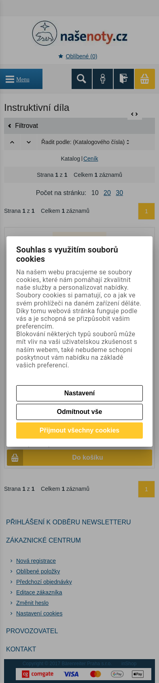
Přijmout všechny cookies (79, 430)
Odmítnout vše (79, 411)
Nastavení (79, 393)
